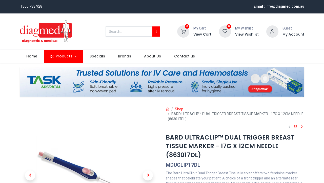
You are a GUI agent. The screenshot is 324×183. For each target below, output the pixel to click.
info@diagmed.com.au (285, 6)
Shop (179, 109)
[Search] (156, 31)
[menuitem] (32, 56)
